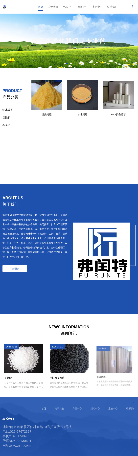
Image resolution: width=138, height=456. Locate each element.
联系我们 (112, 6)
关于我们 (53, 6)
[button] (67, 63)
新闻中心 (83, 6)
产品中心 (68, 6)
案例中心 (97, 6)
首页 (40, 6)
